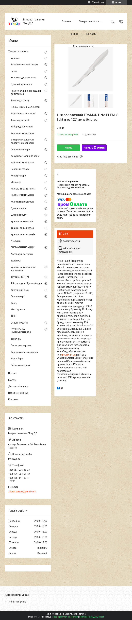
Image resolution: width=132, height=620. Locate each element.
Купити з (94, 147)
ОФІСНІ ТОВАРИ (19, 322)
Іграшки (15, 58)
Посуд (14, 71)
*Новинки (16, 241)
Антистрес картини (21, 345)
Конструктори (18, 175)
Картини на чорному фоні (24, 352)
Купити (68, 147)
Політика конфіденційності (91, 617)
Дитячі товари (19, 208)
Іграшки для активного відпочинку (23, 269)
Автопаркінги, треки (22, 254)
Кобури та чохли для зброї (25, 156)
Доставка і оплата (83, 46)
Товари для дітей (20, 120)
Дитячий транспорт (21, 84)
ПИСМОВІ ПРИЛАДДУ (22, 247)
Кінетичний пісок (20, 290)
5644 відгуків (98, 2)
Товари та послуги (89, 21)
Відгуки (12, 380)
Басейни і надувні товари (24, 64)
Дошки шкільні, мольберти (25, 107)
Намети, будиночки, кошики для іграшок (26, 92)
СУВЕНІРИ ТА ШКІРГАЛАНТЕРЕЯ (21, 331)
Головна (66, 21)
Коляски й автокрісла (22, 201)
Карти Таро (17, 358)
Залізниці (16, 260)
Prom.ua (82, 614)
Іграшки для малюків (22, 221)
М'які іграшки (18, 309)
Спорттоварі (17, 296)
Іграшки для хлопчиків (23, 234)
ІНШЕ (13, 316)
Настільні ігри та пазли (23, 188)
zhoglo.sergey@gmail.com (22, 491)
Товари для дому (20, 100)
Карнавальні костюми (23, 113)
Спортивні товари (20, 149)
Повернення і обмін (18, 393)
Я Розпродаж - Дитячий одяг (26, 283)
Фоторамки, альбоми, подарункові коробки (22, 141)
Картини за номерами (22, 133)
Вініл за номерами (21, 365)
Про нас (74, 34)
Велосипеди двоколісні (23, 77)
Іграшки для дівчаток (22, 228)
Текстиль (16, 339)
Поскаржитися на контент (65, 617)
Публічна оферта (17, 601)
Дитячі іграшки (19, 214)
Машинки (16, 182)
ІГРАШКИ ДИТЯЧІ (20, 277)
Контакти (91, 34)
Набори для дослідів (22, 126)
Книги (14, 303)
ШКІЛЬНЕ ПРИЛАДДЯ (22, 195)
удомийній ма (68, 354)
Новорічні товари (20, 169)
